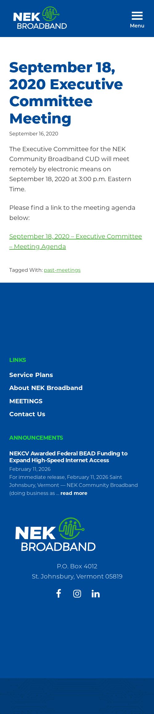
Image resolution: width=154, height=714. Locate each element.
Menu (137, 26)
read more (73, 493)
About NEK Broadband (46, 388)
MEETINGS (26, 401)
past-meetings (62, 270)
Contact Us (27, 414)
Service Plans (31, 375)
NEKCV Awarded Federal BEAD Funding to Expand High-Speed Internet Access (68, 457)
